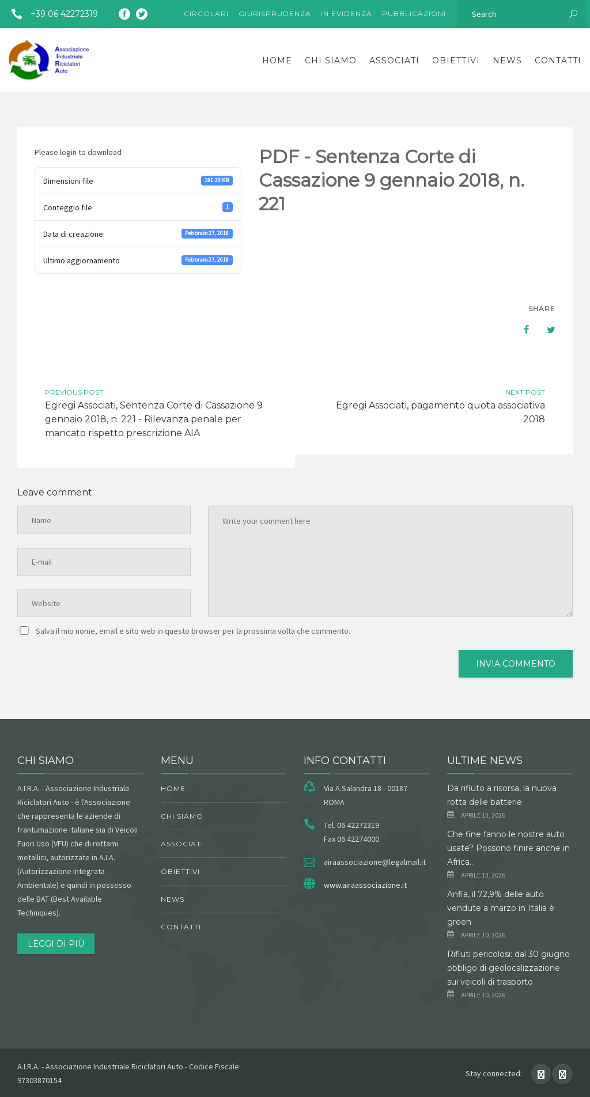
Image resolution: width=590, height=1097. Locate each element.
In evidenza (346, 13)
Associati (394, 60)
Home (277, 60)
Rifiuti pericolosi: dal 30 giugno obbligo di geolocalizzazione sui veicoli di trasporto (508, 968)
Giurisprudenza (275, 13)
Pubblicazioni (414, 13)
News (507, 60)
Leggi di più (56, 944)
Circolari (206, 13)
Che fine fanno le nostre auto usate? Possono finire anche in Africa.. (508, 848)
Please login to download (78, 152)
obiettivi (456, 60)
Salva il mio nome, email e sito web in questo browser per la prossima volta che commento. (193, 631)
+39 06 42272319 (50, 14)
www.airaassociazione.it (365, 885)
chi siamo (331, 60)
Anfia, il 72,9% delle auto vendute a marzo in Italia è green (500, 908)
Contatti (558, 60)
